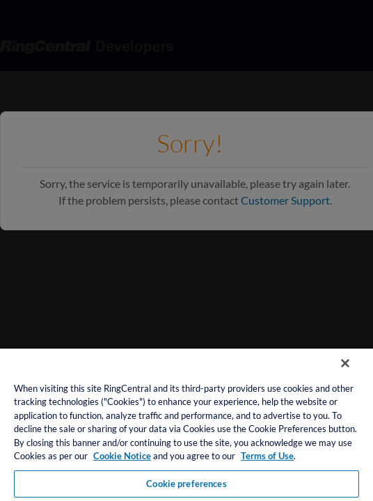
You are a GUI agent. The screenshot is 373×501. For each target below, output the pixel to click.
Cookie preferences (186, 483)
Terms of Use (267, 455)
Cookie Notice (122, 455)
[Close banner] (355, 372)
